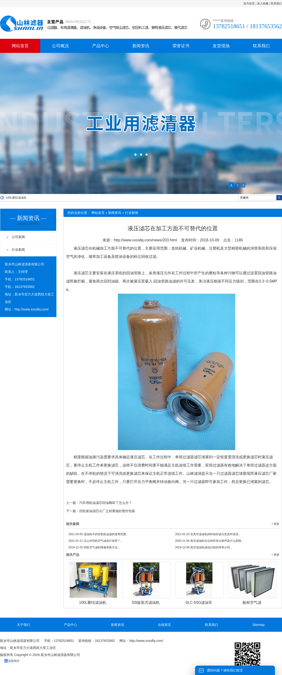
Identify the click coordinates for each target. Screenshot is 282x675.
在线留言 (164, 625)
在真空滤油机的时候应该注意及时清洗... (208, 534)
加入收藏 (262, 3)
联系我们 (276, 3)
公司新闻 (18, 237)
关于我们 (23, 625)
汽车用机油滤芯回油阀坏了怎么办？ (105, 503)
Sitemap (258, 625)
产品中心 (100, 45)
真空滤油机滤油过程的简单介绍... (203, 547)
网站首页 (20, 45)
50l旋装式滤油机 (145, 602)
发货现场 (221, 45)
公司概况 (60, 45)
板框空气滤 (252, 602)
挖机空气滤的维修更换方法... (94, 547)
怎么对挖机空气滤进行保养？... (95, 540)
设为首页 (249, 3)
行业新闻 (131, 213)
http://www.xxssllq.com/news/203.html (145, 240)
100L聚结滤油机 (16, 197)
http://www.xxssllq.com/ (32, 309)
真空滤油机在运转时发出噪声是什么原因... (209, 540)
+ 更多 (275, 524)
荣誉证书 (180, 45)
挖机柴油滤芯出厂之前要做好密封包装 (107, 511)
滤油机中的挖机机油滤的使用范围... (98, 534)
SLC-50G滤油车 (198, 602)
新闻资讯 (140, 45)
